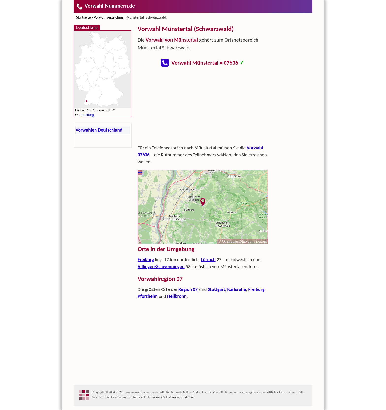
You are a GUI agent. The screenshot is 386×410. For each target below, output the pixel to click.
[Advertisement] (203, 107)
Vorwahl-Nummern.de (105, 5)
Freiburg (146, 259)
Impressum (155, 397)
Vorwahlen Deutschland (99, 130)
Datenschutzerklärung (180, 397)
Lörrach (208, 259)
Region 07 (188, 289)
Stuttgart (216, 289)
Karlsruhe (236, 289)
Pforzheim (148, 296)
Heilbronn (177, 296)
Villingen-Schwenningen (161, 266)
